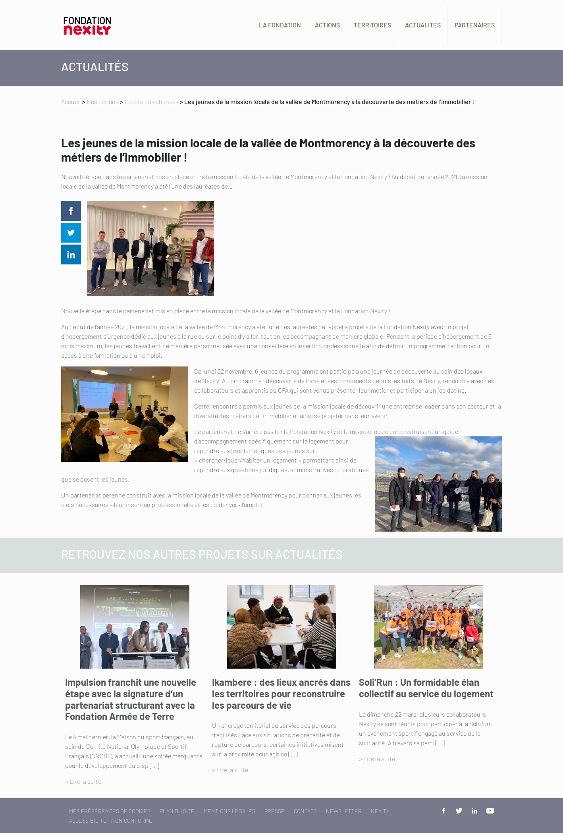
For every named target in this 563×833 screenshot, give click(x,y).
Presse (274, 811)
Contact (305, 811)
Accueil (71, 101)
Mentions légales (229, 811)
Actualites (423, 25)
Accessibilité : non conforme (110, 820)
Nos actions (103, 101)
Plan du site (177, 811)
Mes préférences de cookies (109, 811)
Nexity (380, 811)
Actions (327, 25)
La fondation (280, 25)
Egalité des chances (151, 101)
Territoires (372, 25)
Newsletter (344, 811)
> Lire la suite (83, 781)
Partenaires (475, 25)
